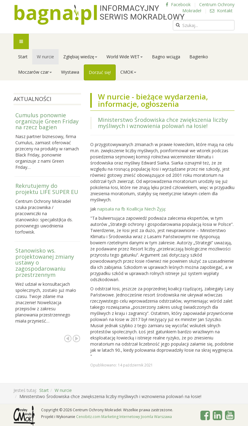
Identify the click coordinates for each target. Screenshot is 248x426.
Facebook (178, 4)
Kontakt (221, 11)
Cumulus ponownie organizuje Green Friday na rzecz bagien (47, 121)
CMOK (128, 72)
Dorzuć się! (100, 72)
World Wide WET (125, 57)
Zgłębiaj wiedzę (80, 57)
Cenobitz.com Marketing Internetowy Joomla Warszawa (124, 416)
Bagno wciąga (166, 57)
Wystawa (70, 72)
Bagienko (198, 57)
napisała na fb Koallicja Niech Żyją (130, 209)
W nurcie (45, 57)
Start (23, 57)
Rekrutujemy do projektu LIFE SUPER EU (46, 189)
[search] (203, 25)
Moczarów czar (35, 72)
